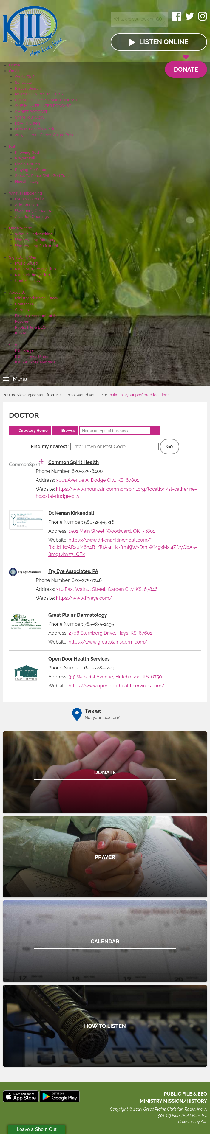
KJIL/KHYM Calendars (35, 362)
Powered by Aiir (192, 1121)
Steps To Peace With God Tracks (43, 175)
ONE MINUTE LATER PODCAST (43, 105)
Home (14, 65)
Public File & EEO (30, 327)
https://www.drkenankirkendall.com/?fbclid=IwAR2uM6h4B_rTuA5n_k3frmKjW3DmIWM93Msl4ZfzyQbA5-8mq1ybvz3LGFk (122, 547)
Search (155, 430)
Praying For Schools (32, 169)
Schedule (23, 82)
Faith (13, 146)
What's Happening (25, 193)
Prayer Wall (25, 158)
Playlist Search (28, 88)
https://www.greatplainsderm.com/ (108, 642)
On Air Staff (25, 76)
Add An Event (27, 205)
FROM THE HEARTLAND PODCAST (46, 100)
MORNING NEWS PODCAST (40, 94)
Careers (22, 309)
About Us (17, 292)
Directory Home (33, 430)
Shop (13, 345)
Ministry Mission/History (36, 298)
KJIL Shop (24, 350)
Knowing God (27, 152)
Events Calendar (29, 199)
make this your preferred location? (138, 395)
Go (159, 19)
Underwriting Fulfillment (36, 245)
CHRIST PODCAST (31, 111)
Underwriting (20, 228)
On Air (14, 71)
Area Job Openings (32, 216)
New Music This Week (34, 129)
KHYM (20, 333)
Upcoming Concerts (33, 210)
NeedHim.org (27, 181)
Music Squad (26, 263)
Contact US (25, 304)
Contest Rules (27, 280)
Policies (22, 321)
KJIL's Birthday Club (32, 275)
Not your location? (102, 717)
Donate (186, 67)
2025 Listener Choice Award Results (47, 135)
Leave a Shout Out (36, 1129)
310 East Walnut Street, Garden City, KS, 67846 (107, 589)
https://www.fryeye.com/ (84, 598)
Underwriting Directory (35, 239)
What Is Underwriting (34, 234)
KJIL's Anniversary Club (35, 269)
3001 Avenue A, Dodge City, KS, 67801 (97, 480)
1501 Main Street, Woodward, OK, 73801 (112, 531)
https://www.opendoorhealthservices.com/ (116, 686)
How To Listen (27, 123)
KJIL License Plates (32, 356)
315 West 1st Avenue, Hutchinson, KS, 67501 (116, 677)
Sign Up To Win (22, 257)
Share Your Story (29, 117)
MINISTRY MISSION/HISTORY (173, 1101)
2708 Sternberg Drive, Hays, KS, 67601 (110, 633)
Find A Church (27, 164)
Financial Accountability (36, 315)
